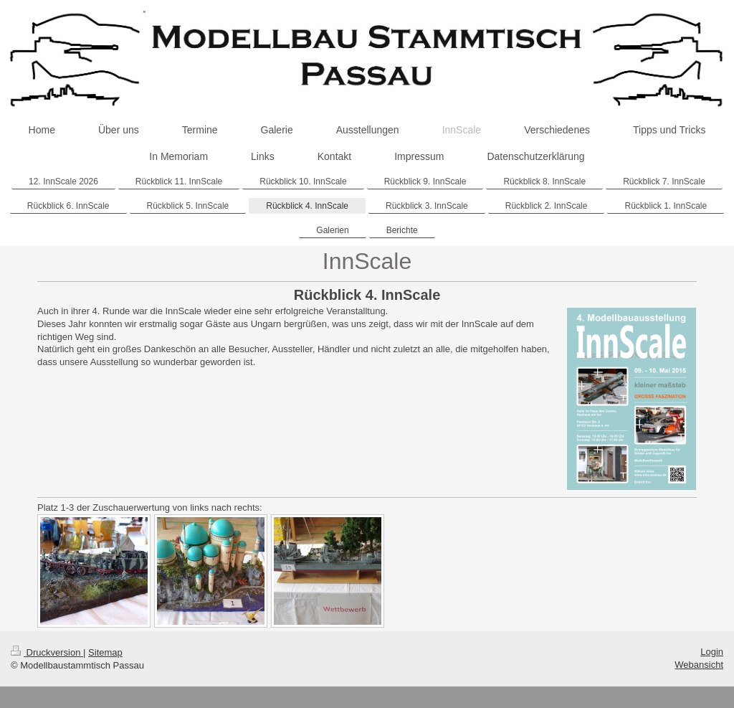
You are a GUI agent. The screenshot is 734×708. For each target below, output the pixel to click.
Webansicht (699, 664)
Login (711, 651)
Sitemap (105, 652)
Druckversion (47, 652)
